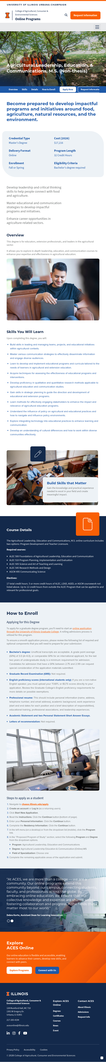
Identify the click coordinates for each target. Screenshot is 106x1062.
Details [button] (34, 89)
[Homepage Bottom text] (34, 19)
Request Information (85, 15)
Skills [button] (24, 89)
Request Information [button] (91, 89)
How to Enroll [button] (48, 89)
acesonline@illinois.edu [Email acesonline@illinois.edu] (18, 1025)
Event (56, 1030)
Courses (57, 1020)
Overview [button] (13, 89)
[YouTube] (25, 1033)
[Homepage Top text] (34, 12)
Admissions (83, 1012)
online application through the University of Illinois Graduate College (49, 630)
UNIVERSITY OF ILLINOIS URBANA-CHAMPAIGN (37, 4)
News (55, 1025)
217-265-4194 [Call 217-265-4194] (13, 1019)
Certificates (58, 1016)
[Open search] (65, 15)
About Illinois (84, 1007)
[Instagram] (13, 1033)
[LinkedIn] (8, 1033)
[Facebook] (19, 1033)
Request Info (84, 1017)
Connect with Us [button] (47, 970)
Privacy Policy (13, 1049)
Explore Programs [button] (19, 970)
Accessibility (29, 1049)
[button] (97, 27)
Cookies (44, 1049)
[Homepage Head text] (9, 15)
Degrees (57, 1011)
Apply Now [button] (68, 89)
